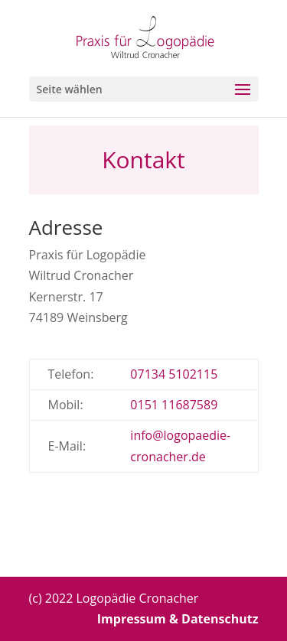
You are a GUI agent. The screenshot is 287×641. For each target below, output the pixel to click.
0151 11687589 (173, 404)
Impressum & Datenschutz (178, 618)
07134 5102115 (173, 374)
